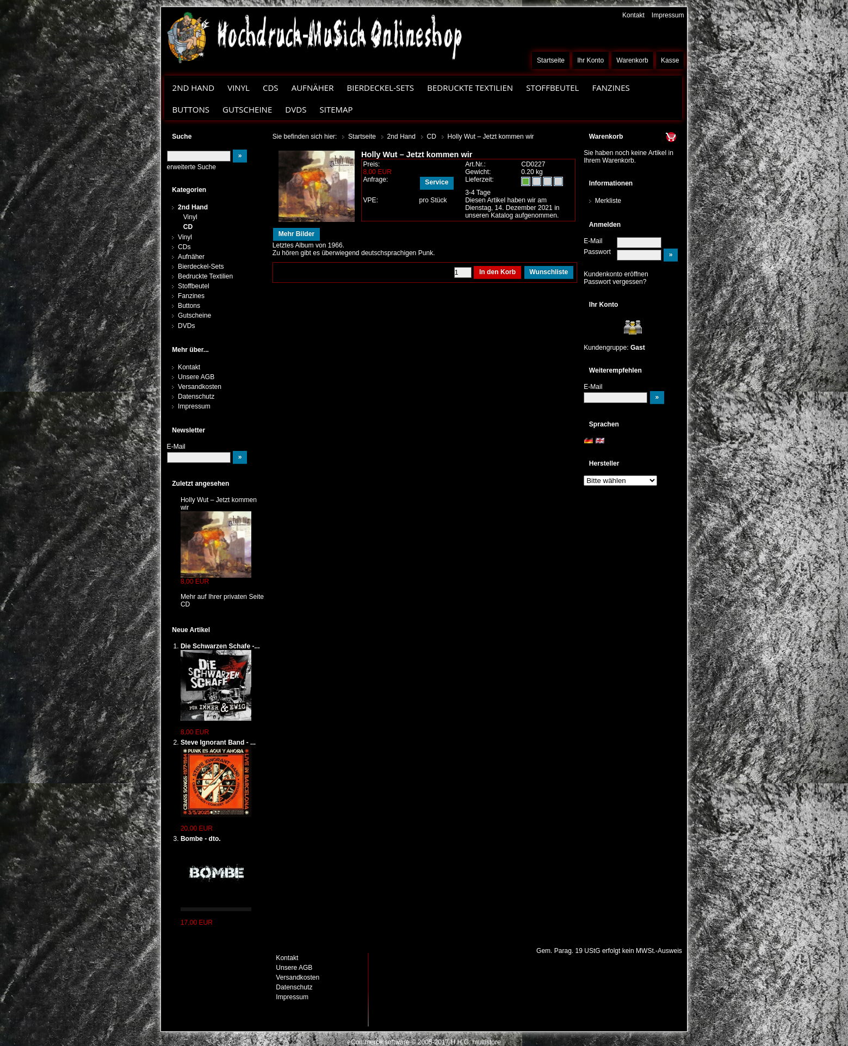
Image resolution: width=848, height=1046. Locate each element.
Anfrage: (375, 179)
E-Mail (593, 241)
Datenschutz (196, 396)
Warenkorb (632, 60)
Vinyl (238, 87)
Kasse (670, 60)
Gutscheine (247, 109)
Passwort (597, 252)
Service (436, 182)
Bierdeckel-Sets (380, 87)
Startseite (551, 60)
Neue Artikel (191, 630)
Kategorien (189, 190)
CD (188, 227)
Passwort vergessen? (615, 282)
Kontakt (633, 15)
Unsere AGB (196, 377)
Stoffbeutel (552, 87)
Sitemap (335, 109)
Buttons (190, 109)
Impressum (668, 15)
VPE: (370, 200)
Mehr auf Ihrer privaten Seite (222, 597)
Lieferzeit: (479, 179)
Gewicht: (478, 172)
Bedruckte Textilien (470, 87)
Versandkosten (199, 387)
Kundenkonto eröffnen (616, 274)
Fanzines (610, 87)
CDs (270, 87)
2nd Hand (193, 87)
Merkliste (608, 201)
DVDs (295, 109)
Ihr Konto (590, 60)
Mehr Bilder (296, 234)
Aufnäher (313, 87)
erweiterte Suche (191, 167)
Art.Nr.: (475, 164)
